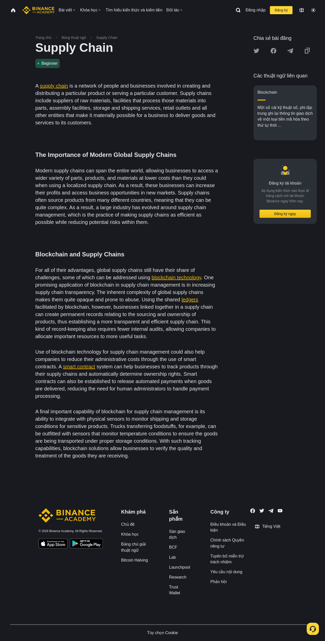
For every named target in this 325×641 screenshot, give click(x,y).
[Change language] (302, 10)
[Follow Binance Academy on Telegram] (270, 510)
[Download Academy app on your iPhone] (53, 544)
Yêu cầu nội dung (226, 572)
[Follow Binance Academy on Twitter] (261, 511)
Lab (172, 557)
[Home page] (38, 10)
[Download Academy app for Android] (86, 544)
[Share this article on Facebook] (273, 51)
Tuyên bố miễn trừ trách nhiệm (227, 559)
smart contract (79, 366)
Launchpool (179, 567)
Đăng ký (281, 10)
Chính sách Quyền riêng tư (227, 543)
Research (177, 577)
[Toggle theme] (313, 10)
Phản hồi (218, 582)
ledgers (190, 299)
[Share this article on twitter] (256, 51)
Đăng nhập (256, 10)
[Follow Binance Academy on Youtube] (280, 510)
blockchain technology (176, 277)
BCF (173, 547)
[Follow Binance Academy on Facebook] (252, 510)
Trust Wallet (174, 590)
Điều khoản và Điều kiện (228, 527)
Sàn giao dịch (177, 534)
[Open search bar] (236, 10)
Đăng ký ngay (285, 214)
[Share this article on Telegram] (290, 51)
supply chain (54, 86)
